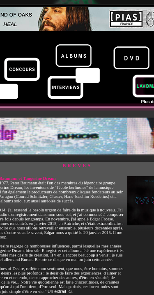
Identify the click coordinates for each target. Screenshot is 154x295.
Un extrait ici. (60, 291)
